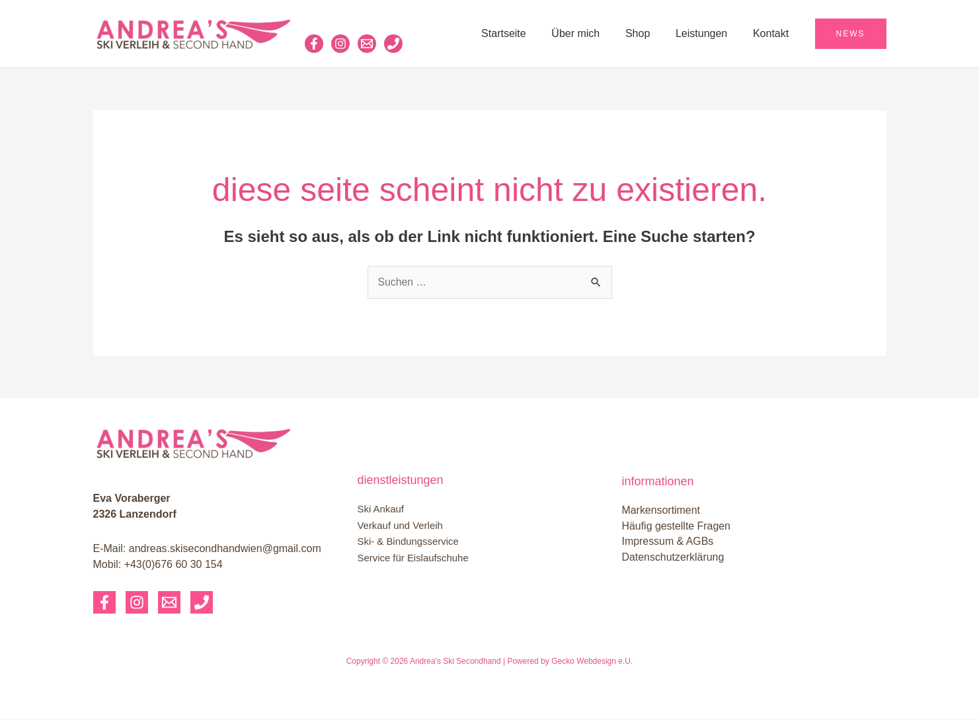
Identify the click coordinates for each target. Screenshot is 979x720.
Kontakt (773, 33)
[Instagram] (340, 43)
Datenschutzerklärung (673, 557)
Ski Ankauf (381, 510)
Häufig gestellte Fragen (676, 526)
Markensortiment (661, 510)
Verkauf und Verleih (401, 526)
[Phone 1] (393, 43)
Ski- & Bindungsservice (408, 541)
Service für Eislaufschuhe (413, 557)
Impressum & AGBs (668, 541)
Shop (649, 33)
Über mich (591, 33)
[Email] (169, 603)
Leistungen (708, 33)
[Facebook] (314, 43)
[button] (850, 34)
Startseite (523, 33)
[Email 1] (367, 43)
